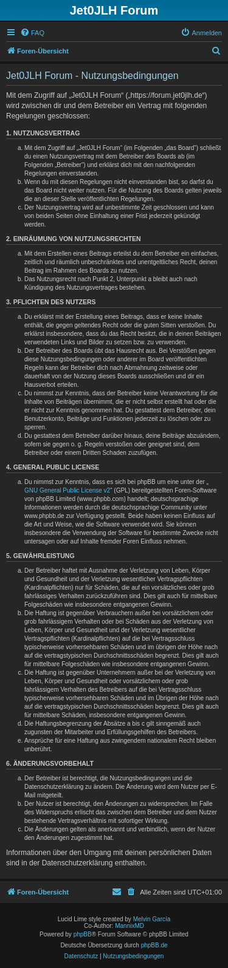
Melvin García (152, 919)
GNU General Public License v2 (67, 490)
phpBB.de (154, 945)
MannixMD (129, 925)
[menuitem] (32, 33)
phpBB (83, 934)
